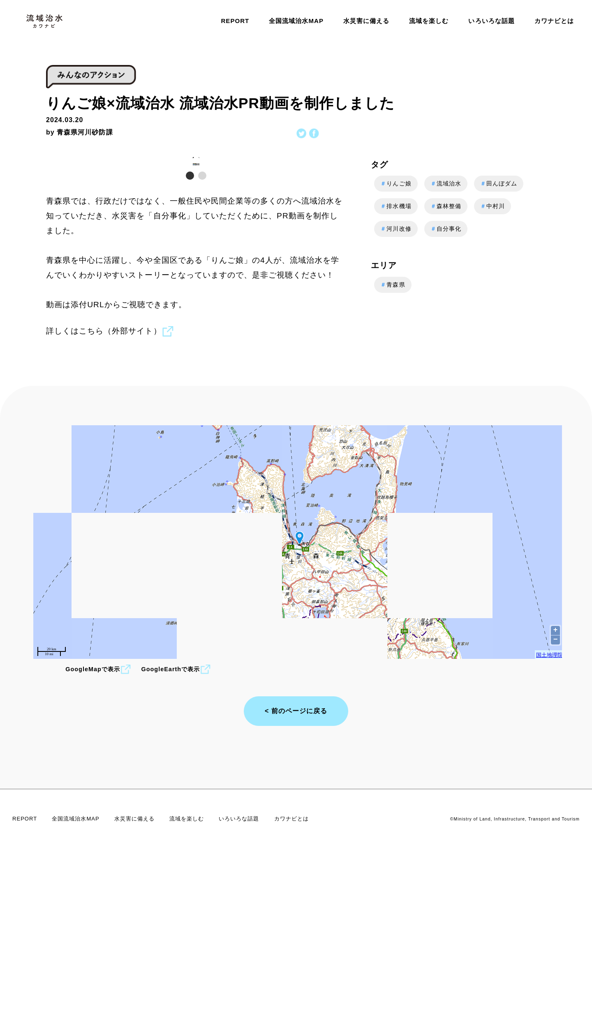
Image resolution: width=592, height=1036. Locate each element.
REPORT (235, 21)
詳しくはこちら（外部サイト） (109, 511)
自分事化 (445, 228)
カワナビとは (554, 21)
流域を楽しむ (429, 21)
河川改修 (395, 228)
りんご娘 (395, 183)
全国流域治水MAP (296, 21)
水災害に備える (366, 21)
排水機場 (395, 206)
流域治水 (445, 183)
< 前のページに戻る (296, 890)
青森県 (392, 284)
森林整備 (445, 206)
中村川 (492, 206)
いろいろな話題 (491, 21)
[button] (340, 244)
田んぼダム (498, 183)
